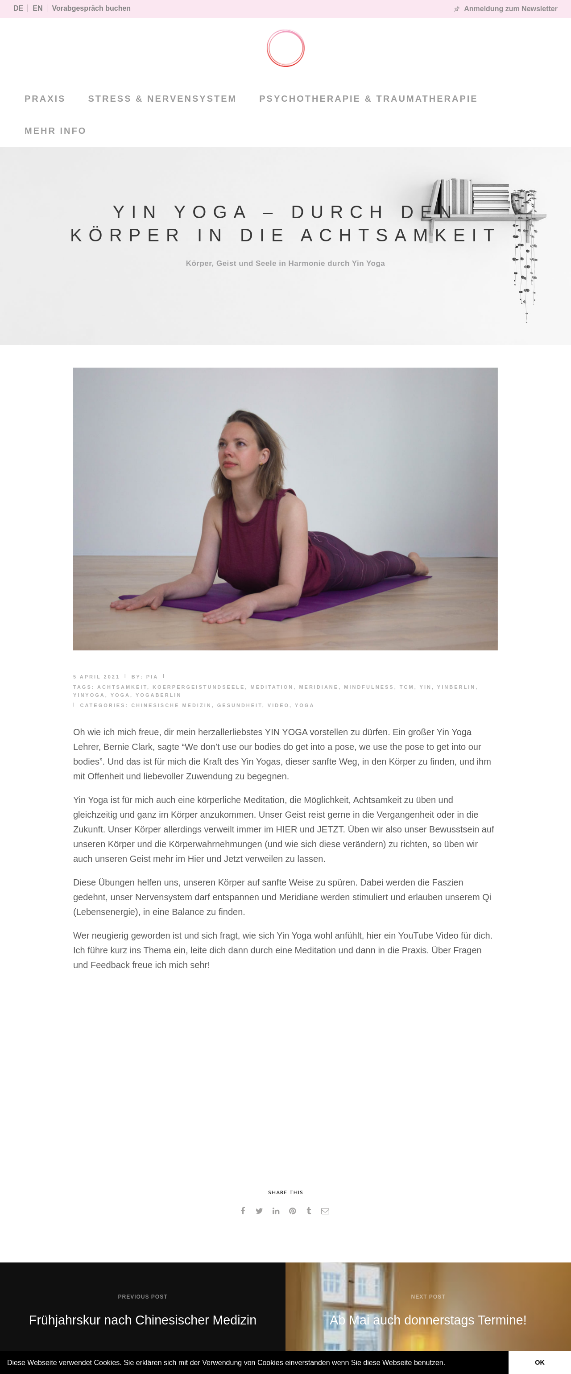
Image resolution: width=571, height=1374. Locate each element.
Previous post (142, 1297)
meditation (272, 687)
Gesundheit (239, 705)
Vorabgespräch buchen (91, 8)
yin (426, 687)
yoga (120, 695)
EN (37, 8)
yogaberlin (159, 695)
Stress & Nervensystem (162, 98)
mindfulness (369, 687)
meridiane (319, 687)
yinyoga (89, 695)
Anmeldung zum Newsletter (511, 8)
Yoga (304, 705)
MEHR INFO (56, 131)
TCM (407, 687)
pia (152, 676)
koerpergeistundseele (199, 687)
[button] (448, 1363)
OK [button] (540, 1362)
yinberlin (456, 687)
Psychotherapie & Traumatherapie (368, 98)
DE (18, 8)
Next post (428, 1297)
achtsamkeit (122, 687)
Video (279, 705)
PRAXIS (45, 98)
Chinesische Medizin (171, 705)
